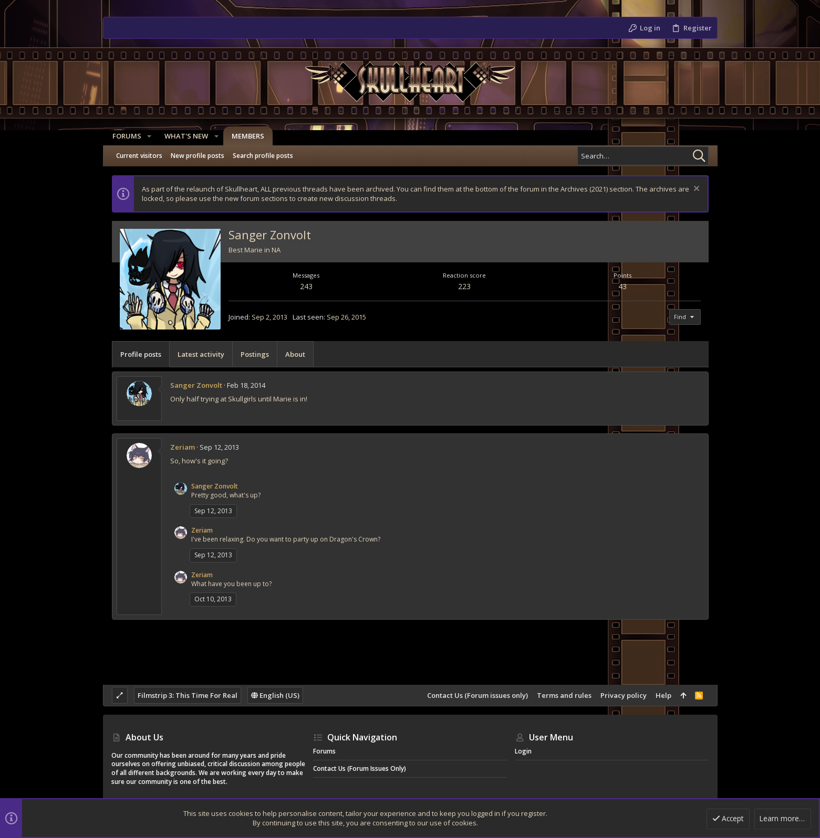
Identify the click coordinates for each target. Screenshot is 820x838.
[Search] (643, 156)
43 (622, 286)
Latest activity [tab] (201, 354)
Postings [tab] (255, 354)
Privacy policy (623, 695)
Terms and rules (564, 695)
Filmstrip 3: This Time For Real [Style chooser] (187, 695)
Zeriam (182, 447)
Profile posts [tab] (140, 354)
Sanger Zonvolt (196, 385)
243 (306, 286)
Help (663, 695)
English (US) (275, 695)
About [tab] (295, 354)
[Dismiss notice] (695, 189)
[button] (148, 136)
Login (523, 751)
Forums (324, 751)
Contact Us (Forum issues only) (477, 695)
